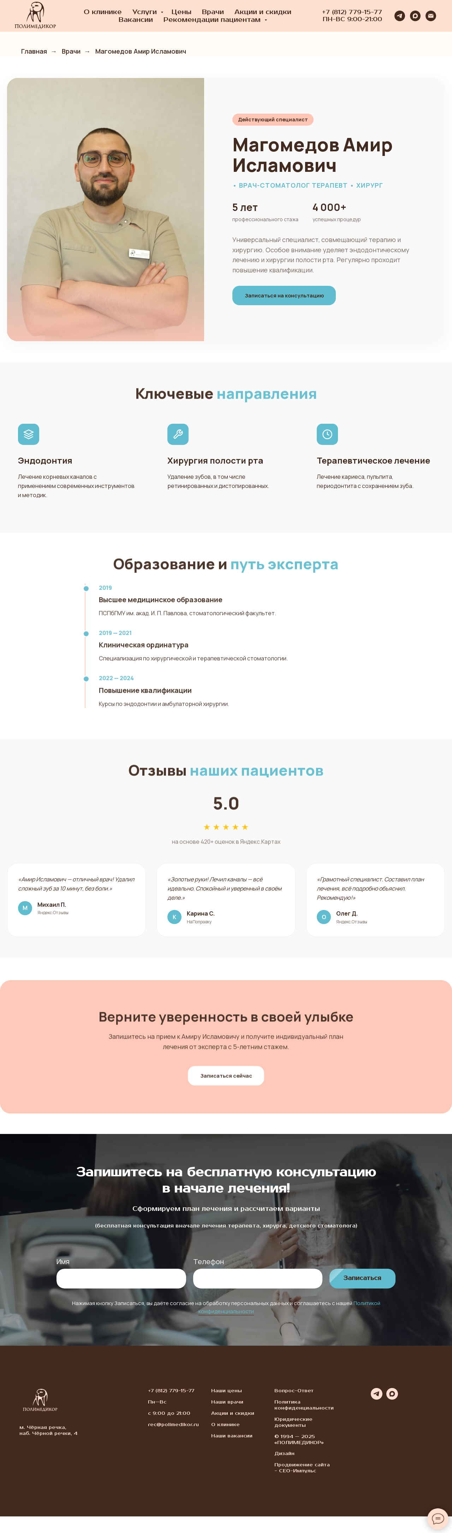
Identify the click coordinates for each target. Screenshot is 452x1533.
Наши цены (226, 1407)
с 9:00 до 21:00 (169, 1430)
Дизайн (284, 1470)
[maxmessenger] (415, 16)
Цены (181, 12)
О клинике (103, 12)
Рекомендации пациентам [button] (213, 20)
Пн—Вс (157, 1419)
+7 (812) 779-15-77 (352, 12)
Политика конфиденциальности (304, 1422)
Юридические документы (293, 1439)
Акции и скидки (262, 12)
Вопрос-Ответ (294, 1407)
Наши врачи (227, 1419)
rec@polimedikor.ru (173, 1441)
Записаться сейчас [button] (226, 1101)
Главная (34, 51)
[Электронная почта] (431, 16)
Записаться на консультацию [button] (291, 295)
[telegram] (399, 16)
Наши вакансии (231, 1452)
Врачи (213, 12)
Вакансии (136, 20)
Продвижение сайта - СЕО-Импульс (302, 1485)
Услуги (145, 12)
